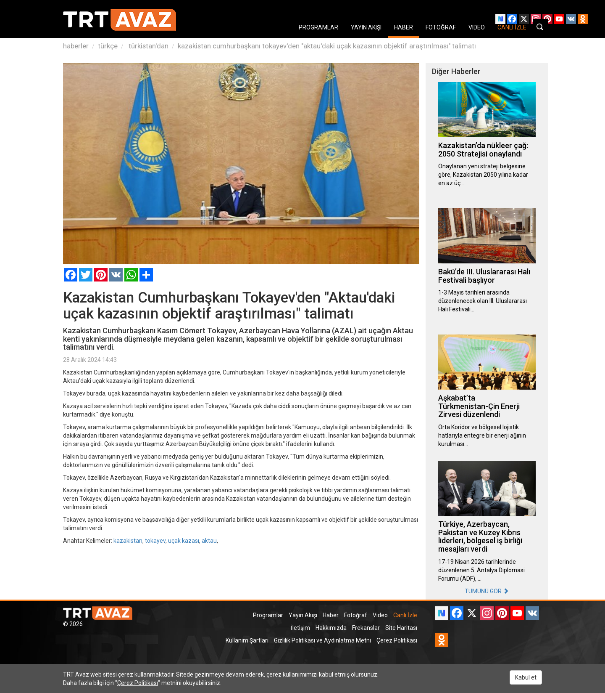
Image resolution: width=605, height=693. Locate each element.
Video (380, 615)
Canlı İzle (405, 615)
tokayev (155, 540)
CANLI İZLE (511, 27)
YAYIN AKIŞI (366, 27)
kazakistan (127, 540)
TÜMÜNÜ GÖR (487, 591)
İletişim (300, 627)
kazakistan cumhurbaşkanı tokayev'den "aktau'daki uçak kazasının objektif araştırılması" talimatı (327, 46)
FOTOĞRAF (441, 27)
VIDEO (476, 27)
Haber (331, 615)
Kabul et (526, 677)
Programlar (268, 615)
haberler (76, 46)
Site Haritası (401, 627)
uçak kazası (183, 540)
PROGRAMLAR (318, 27)
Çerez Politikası (396, 640)
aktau (209, 540)
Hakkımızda (331, 627)
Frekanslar (366, 627)
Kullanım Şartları (247, 640)
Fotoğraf (355, 615)
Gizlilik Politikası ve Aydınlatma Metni (322, 640)
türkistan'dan (147, 46)
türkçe (108, 46)
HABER (403, 27)
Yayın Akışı (303, 615)
